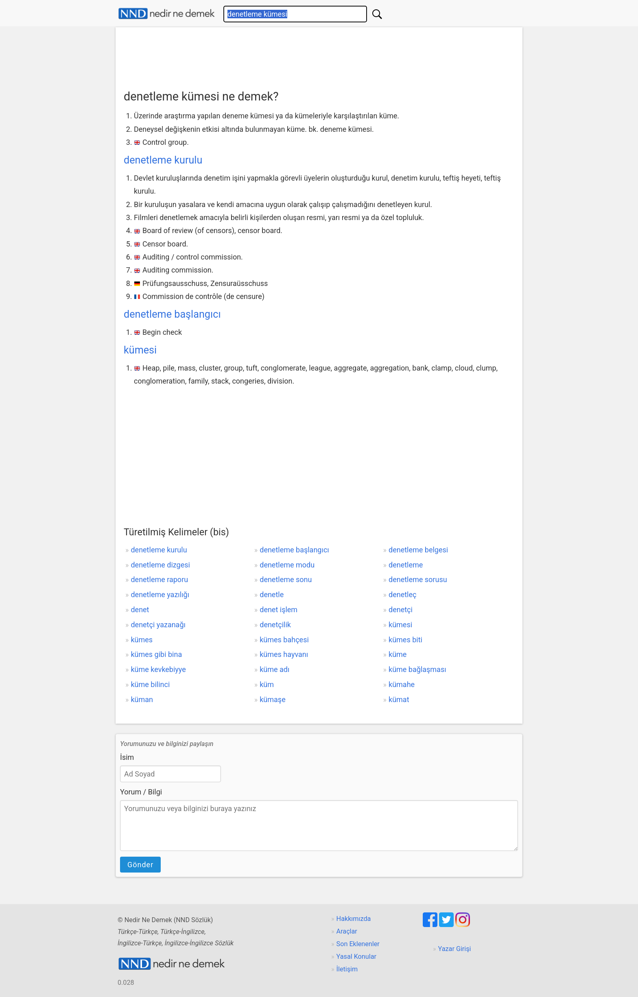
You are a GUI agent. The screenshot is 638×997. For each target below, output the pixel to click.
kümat (399, 699)
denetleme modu (287, 565)
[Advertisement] (319, 55)
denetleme (406, 565)
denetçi (401, 609)
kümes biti (405, 639)
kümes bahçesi (284, 639)
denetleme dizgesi (160, 565)
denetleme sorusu (418, 579)
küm (267, 684)
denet (140, 609)
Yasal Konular (356, 956)
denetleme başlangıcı (172, 314)
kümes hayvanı (284, 654)
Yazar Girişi (454, 949)
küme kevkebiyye (158, 669)
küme (397, 654)
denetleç (402, 594)
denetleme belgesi (418, 549)
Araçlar (346, 931)
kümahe (402, 684)
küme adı (274, 669)
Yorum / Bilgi (141, 792)
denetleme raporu (159, 579)
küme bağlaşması (417, 669)
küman (142, 699)
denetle (272, 594)
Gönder (140, 864)
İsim (127, 757)
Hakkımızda (353, 919)
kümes (142, 639)
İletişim (347, 969)
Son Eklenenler (358, 944)
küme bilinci (150, 684)
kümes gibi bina (156, 654)
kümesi (140, 350)
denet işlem (278, 609)
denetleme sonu (286, 579)
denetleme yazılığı (160, 594)
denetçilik (275, 624)
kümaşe (272, 699)
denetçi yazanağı (158, 624)
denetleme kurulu (163, 160)
